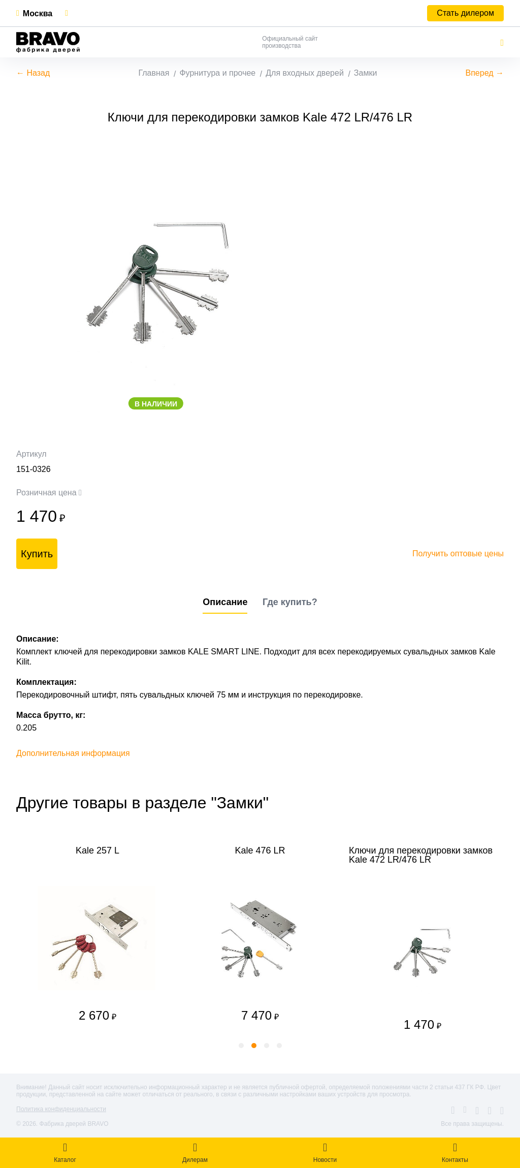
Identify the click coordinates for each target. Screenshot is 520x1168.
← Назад (33, 73)
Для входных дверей (305, 73)
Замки (365, 73)
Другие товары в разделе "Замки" (142, 803)
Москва (37, 13)
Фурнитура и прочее (217, 73)
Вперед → (485, 73)
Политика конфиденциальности (61, 1109)
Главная (154, 73)
